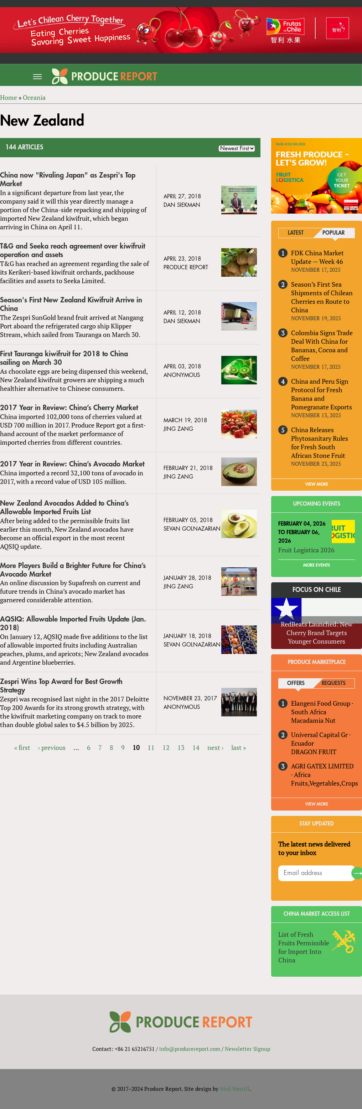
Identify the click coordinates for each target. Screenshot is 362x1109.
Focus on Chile (317, 590)
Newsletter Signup (247, 1048)
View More (316, 804)
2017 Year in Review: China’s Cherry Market (69, 408)
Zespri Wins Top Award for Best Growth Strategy (61, 686)
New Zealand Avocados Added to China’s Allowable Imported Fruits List (64, 508)
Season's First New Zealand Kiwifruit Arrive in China (71, 304)
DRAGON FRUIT (313, 751)
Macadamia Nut (313, 720)
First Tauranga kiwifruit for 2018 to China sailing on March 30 (64, 358)
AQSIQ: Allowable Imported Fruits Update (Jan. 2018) (73, 623)
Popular (333, 233)
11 (151, 747)
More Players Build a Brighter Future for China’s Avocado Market (73, 570)
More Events (316, 565)
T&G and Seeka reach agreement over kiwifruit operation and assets (72, 250)
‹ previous (52, 747)
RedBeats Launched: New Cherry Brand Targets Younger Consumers (316, 632)
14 (196, 747)
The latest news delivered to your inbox (314, 848)
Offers (296, 683)
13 (181, 747)
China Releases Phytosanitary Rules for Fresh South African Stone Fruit (319, 442)
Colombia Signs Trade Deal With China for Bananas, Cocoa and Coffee (322, 345)
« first (22, 747)
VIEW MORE (316, 484)
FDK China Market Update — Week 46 (317, 257)
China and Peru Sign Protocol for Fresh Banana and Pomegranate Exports (321, 394)
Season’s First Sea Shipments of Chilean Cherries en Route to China (322, 297)
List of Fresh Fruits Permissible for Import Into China (303, 947)
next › (215, 747)
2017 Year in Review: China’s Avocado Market (72, 464)
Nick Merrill (234, 1088)
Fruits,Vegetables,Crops (324, 783)
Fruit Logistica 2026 (306, 550)
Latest (296, 233)
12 (166, 747)
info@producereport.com (189, 1048)
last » (238, 747)
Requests (334, 683)
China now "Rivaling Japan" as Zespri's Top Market (67, 180)
